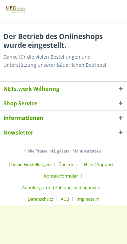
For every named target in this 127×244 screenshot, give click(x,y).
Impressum (88, 199)
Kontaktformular (61, 176)
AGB (65, 199)
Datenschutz (40, 199)
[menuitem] (32, 164)
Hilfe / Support (98, 164)
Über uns (67, 164)
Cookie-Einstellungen (29, 164)
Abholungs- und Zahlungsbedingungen (61, 187)
